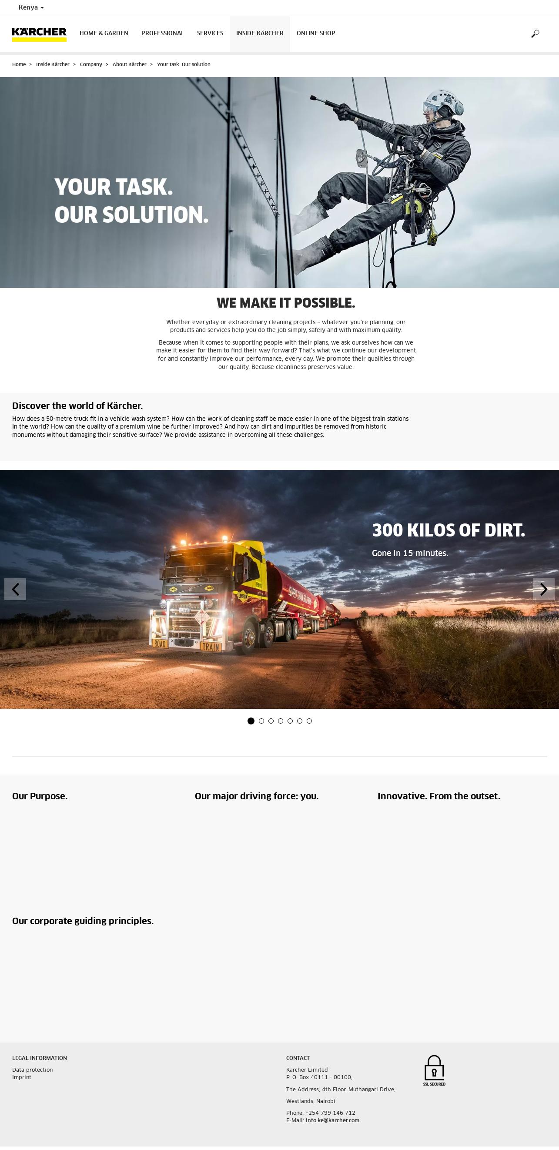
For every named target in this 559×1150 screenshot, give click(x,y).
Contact (298, 1058)
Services (210, 34)
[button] (251, 720)
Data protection (32, 1070)
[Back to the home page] (42, 34)
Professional (162, 34)
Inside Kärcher (260, 34)
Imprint (21, 1077)
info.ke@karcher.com (332, 1120)
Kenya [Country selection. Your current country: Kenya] (31, 8)
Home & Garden (104, 34)
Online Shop (316, 34)
